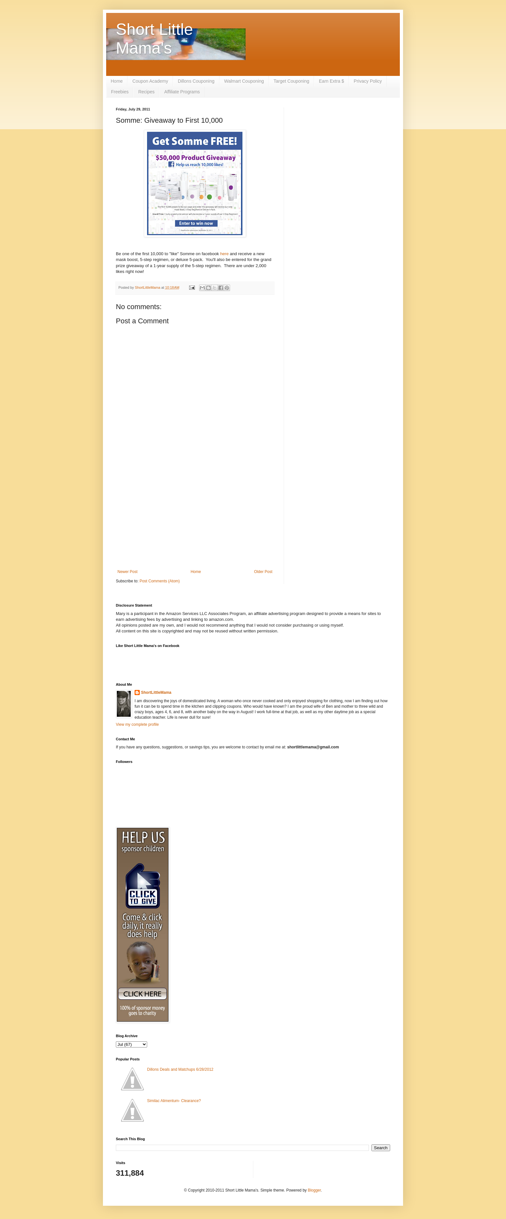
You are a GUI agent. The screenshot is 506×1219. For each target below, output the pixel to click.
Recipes (146, 91)
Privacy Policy (368, 81)
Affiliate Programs (182, 91)
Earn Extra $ (331, 81)
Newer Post (127, 571)
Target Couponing (291, 81)
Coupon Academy (150, 81)
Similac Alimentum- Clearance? (174, 1101)
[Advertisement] (195, 516)
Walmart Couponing (244, 81)
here (224, 253)
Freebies (119, 91)
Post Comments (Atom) (159, 581)
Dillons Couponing (196, 81)
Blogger (314, 1190)
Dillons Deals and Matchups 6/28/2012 (180, 1069)
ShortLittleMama (156, 692)
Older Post (263, 571)
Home (117, 81)
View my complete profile (137, 724)
